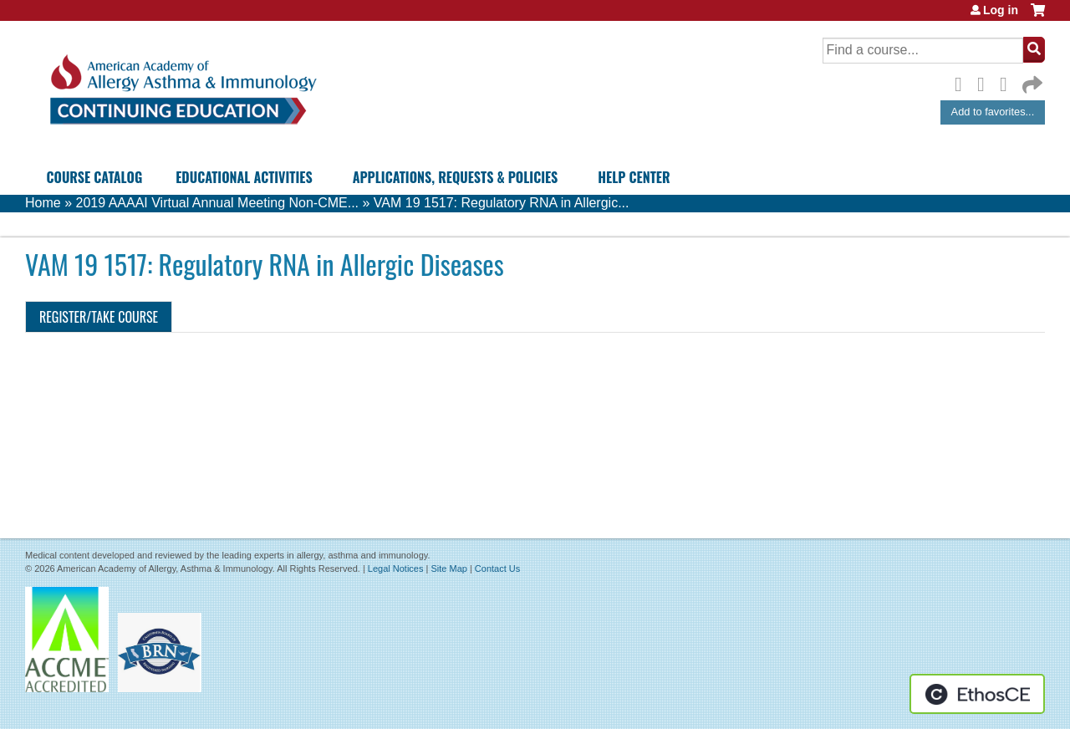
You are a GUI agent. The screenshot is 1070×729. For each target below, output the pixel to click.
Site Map (448, 568)
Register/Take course (98, 317)
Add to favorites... (993, 111)
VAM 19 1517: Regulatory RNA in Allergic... (501, 203)
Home (43, 203)
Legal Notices (396, 568)
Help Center (634, 177)
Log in (1000, 10)
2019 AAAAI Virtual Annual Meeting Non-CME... (217, 203)
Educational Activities (244, 177)
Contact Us (497, 568)
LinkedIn (1008, 82)
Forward (1030, 80)
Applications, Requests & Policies (455, 177)
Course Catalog (95, 177)
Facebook (963, 82)
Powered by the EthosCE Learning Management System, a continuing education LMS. (977, 694)
